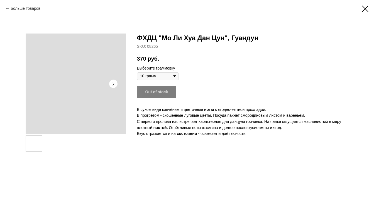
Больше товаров (25, 8)
